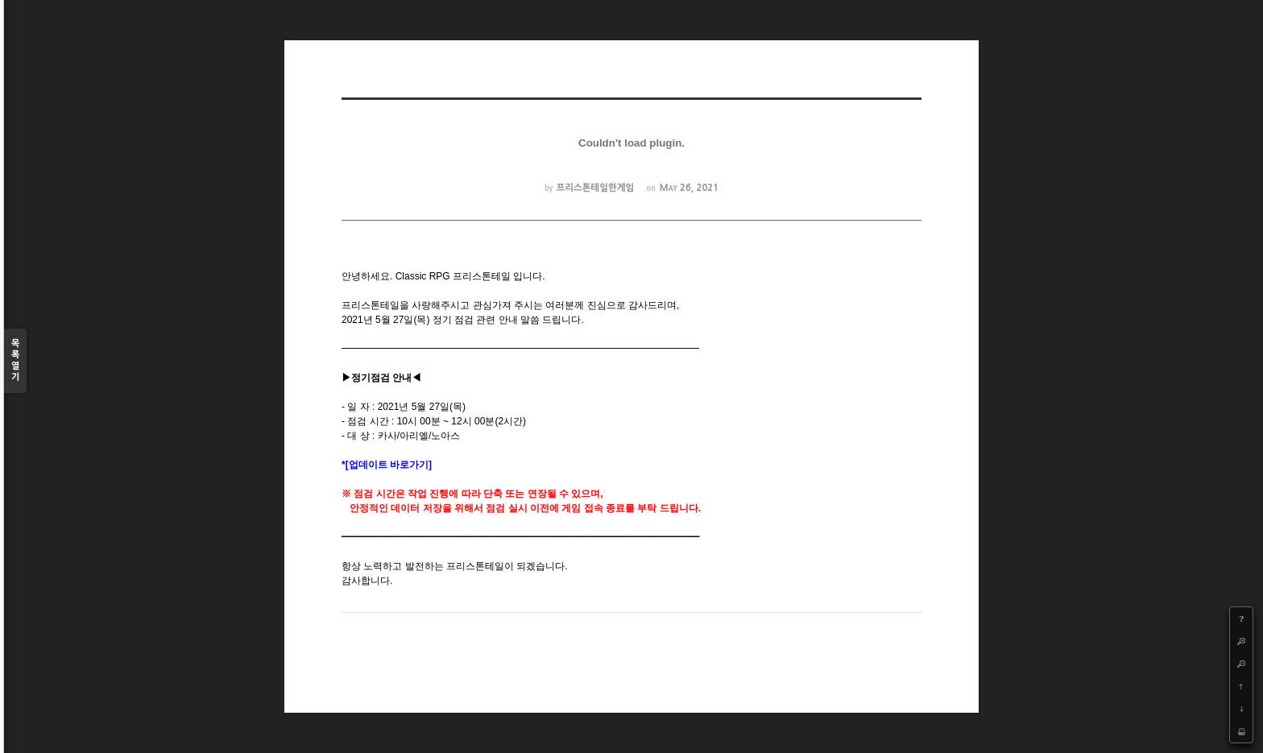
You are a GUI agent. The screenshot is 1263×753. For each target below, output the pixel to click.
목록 (15, 361)
